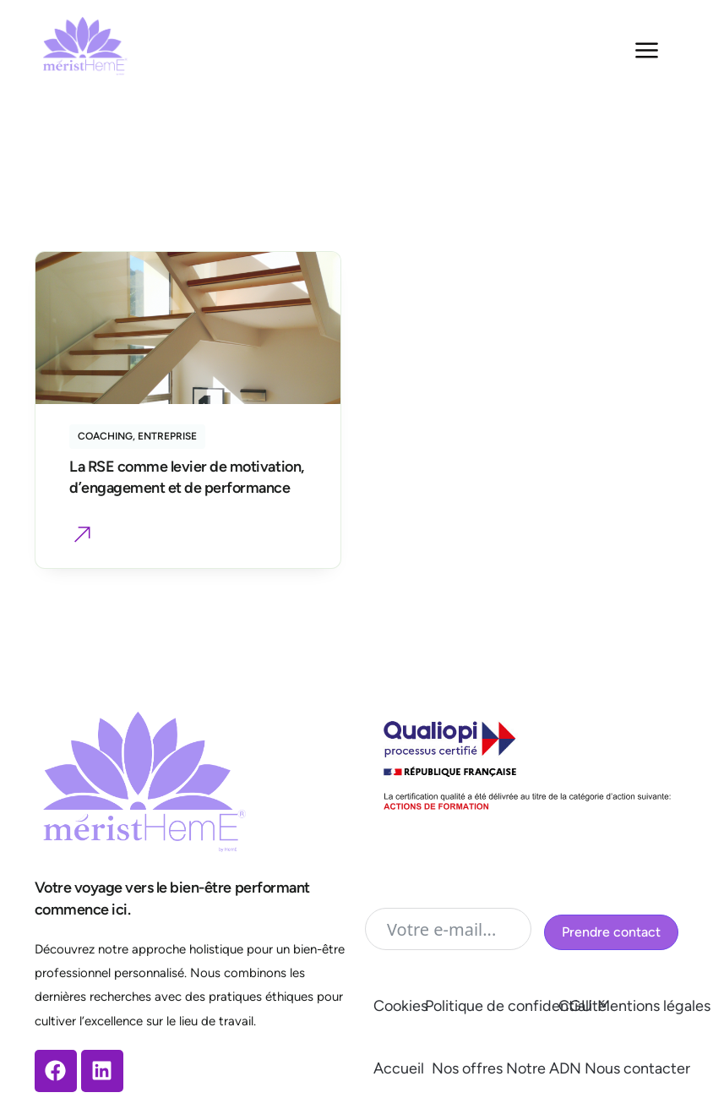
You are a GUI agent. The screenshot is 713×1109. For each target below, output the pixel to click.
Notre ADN (543, 1068)
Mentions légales (653, 1006)
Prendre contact (611, 932)
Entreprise (167, 436)
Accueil (398, 1068)
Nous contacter (637, 1068)
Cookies (400, 1006)
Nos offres (467, 1068)
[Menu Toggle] (646, 50)
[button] (82, 537)
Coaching (105, 436)
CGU (575, 1006)
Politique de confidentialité (516, 1006)
